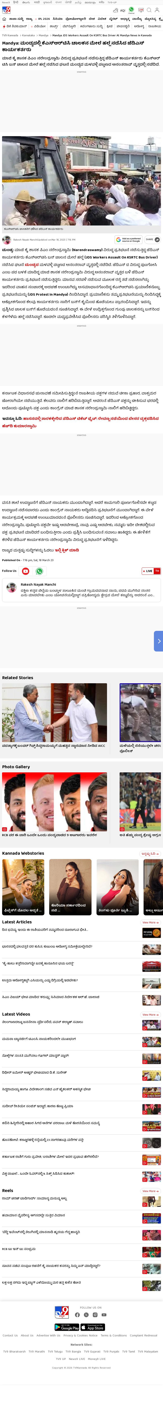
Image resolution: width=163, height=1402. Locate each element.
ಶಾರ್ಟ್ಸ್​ (54, 26)
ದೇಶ (92, 19)
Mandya (43, 35)
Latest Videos (16, 1015)
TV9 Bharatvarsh (14, 1352)
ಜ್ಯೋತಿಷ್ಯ (150, 19)
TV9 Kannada (10, 35)
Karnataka (28, 35)
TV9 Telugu (55, 1352)
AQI (122, 11)
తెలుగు (26, 2)
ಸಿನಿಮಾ (58, 19)
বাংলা (58, 2)
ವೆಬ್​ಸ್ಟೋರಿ (69, 26)
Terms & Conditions (114, 1335)
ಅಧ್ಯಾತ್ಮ (124, 19)
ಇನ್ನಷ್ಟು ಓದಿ (150, 854)
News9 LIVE (77, 1359)
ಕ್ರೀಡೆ (109, 26)
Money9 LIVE (97, 1359)
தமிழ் (78, 2)
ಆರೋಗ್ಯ (139, 26)
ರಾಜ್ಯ (29, 19)
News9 (6, 2)
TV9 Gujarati (92, 1352)
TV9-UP (112, 2)
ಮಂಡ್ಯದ (32, 265)
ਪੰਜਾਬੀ (68, 2)
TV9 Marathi (37, 1352)
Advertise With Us (48, 1335)
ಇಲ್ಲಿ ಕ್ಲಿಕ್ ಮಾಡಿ (67, 551)
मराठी (37, 2)
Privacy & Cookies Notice (80, 1335)
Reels (7, 1191)
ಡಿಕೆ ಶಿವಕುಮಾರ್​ (17, 26)
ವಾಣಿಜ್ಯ (137, 19)
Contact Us (10, 1335)
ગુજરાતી (47, 2)
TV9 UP (61, 1359)
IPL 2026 (44, 19)
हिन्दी (16, 2)
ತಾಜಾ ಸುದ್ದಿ (16, 19)
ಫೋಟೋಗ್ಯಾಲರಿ (75, 19)
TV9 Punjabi (111, 1352)
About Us (27, 1335)
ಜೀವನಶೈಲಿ (123, 26)
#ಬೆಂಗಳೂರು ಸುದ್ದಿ (91, 26)
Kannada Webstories (23, 854)
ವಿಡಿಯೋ (39, 26)
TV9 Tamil (128, 1352)
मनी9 (101, 2)
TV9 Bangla (73, 1352)
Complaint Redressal (143, 1335)
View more (151, 922)
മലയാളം (90, 2)
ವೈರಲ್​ (113, 19)
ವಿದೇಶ (102, 19)
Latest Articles (17, 922)
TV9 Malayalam (148, 1352)
